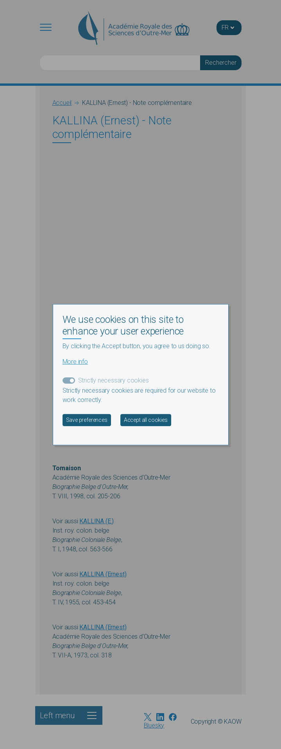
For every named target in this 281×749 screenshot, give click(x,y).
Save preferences (86, 420)
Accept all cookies (146, 420)
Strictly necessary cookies (113, 380)
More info (75, 361)
